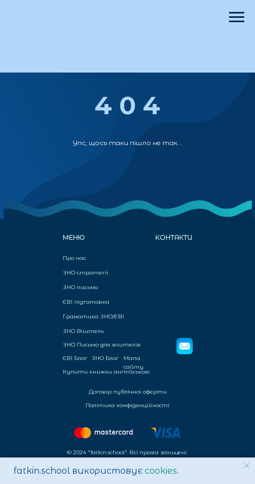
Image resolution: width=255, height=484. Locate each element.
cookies (161, 471)
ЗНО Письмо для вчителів (102, 344)
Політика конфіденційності (127, 405)
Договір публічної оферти (128, 391)
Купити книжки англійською (106, 371)
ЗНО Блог (105, 358)
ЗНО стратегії (85, 272)
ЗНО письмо (80, 287)
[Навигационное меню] (236, 17)
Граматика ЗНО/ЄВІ (93, 316)
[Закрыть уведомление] (246, 465)
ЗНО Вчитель (83, 331)
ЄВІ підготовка (86, 301)
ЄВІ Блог (75, 358)
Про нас (74, 257)
